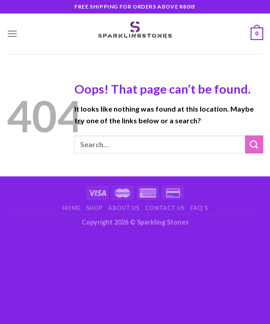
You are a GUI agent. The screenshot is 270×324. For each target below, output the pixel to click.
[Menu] (12, 33)
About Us (123, 208)
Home (71, 208)
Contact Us (165, 208)
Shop (94, 208)
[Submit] (254, 144)
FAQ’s (199, 208)
